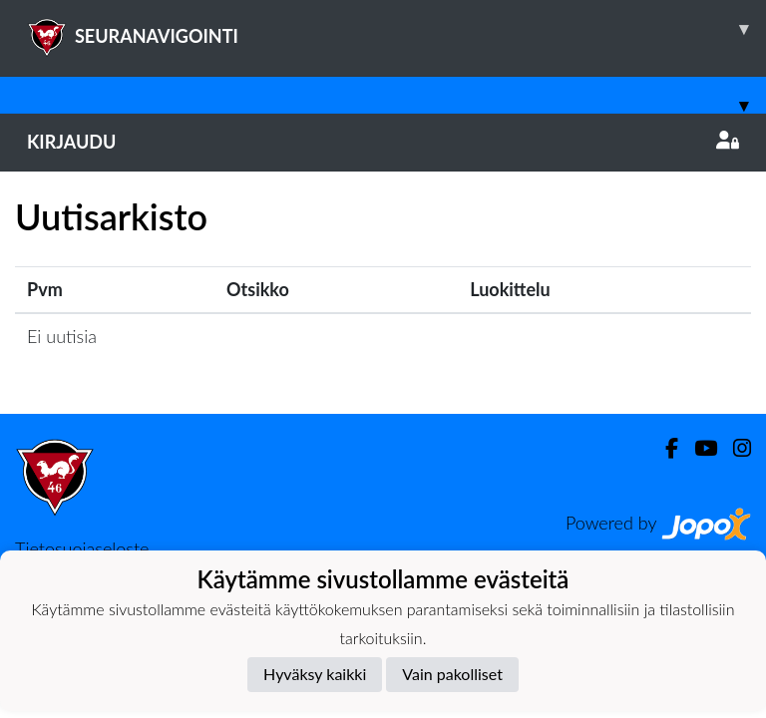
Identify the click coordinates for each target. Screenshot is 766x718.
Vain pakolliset (452, 673)
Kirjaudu (383, 142)
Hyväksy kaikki (314, 673)
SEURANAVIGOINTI (396, 29)
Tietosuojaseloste (82, 548)
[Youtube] (697, 448)
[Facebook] (663, 448)
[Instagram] (734, 448)
